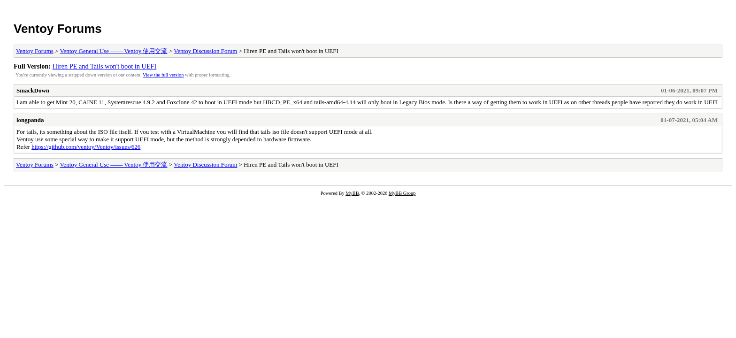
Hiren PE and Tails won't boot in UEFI (105, 66)
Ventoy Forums (58, 29)
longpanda (30, 119)
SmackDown (32, 90)
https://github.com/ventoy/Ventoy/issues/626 (85, 146)
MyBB (352, 193)
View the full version (163, 74)
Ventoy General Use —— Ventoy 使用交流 (113, 50)
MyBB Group (402, 193)
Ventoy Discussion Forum (205, 50)
